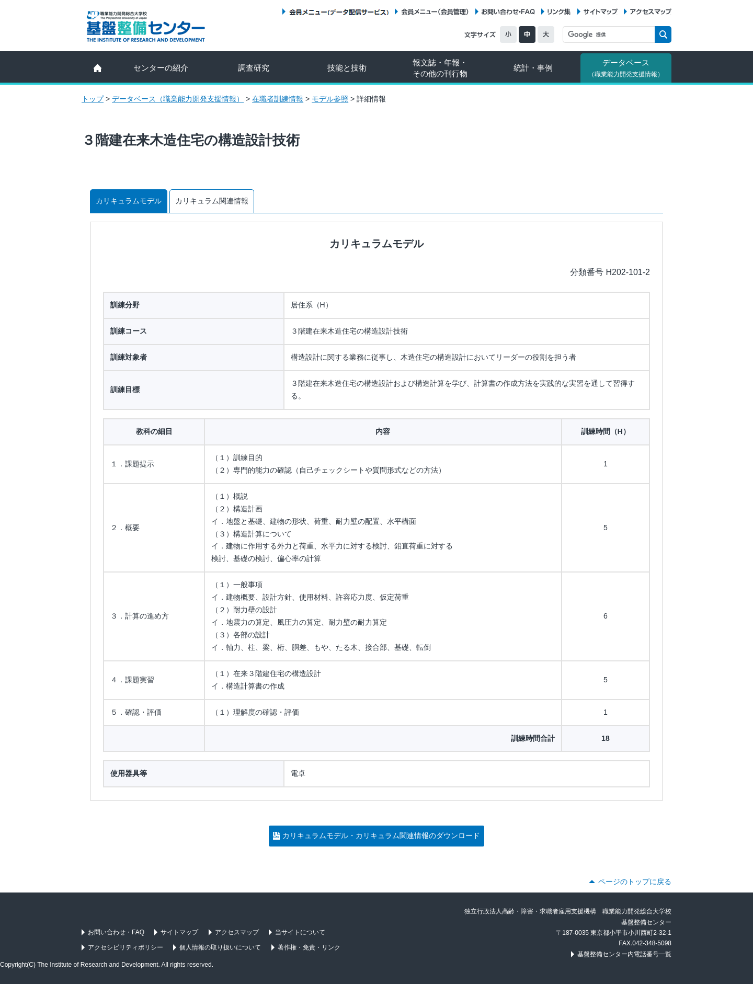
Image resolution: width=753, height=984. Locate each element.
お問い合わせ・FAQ (508, 11)
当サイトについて (300, 932)
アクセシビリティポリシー (125, 947)
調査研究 (253, 67)
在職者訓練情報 (277, 99)
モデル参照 (330, 99)
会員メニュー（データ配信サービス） (339, 11)
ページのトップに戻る (634, 881)
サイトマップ (601, 11)
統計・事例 (533, 67)
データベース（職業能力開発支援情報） (178, 99)
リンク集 (559, 11)
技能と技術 (347, 67)
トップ (93, 99)
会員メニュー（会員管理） (435, 11)
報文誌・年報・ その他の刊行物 (440, 68)
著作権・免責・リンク (309, 947)
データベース (626, 68)
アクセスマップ (650, 11)
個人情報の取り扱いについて (220, 947)
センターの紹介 (160, 67)
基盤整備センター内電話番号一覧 (624, 954)
